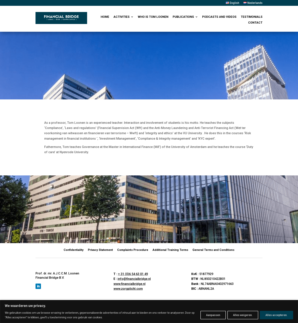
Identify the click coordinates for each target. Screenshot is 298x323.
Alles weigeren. (243, 315)
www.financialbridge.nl (129, 284)
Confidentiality (74, 250)
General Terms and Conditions (213, 250)
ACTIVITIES (121, 17)
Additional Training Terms (170, 250)
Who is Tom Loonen (153, 17)
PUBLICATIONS (183, 17)
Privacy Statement (100, 250)
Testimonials (251, 17)
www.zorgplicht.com (128, 289)
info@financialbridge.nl (134, 279)
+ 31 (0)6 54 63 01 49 (133, 274)
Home (105, 17)
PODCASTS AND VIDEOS (219, 17)
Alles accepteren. (276, 315)
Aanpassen (213, 315)
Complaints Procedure (132, 250)
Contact (255, 22)
